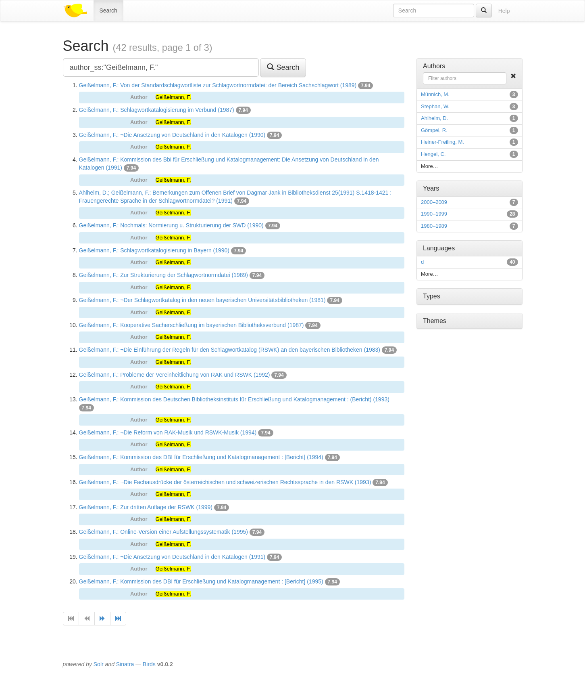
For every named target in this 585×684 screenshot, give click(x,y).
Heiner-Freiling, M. (442, 142)
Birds (149, 664)
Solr (99, 664)
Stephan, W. (435, 106)
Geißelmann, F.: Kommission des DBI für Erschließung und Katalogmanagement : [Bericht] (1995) (201, 581)
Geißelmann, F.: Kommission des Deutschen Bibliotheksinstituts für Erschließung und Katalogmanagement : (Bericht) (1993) (234, 399)
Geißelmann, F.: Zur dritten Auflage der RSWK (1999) (145, 507)
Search (108, 10)
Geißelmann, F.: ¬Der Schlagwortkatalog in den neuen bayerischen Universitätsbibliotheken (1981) (202, 300)
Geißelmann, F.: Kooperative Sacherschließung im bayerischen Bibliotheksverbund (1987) (191, 325)
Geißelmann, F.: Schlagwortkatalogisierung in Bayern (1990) (154, 250)
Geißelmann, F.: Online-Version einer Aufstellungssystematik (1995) (163, 532)
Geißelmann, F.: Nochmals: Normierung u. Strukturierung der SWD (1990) (171, 225)
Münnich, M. (435, 94)
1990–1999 (434, 214)
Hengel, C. (433, 154)
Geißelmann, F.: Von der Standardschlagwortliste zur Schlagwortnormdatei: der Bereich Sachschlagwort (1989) (218, 85)
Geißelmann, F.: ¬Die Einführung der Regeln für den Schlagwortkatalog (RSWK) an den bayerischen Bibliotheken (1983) (229, 349)
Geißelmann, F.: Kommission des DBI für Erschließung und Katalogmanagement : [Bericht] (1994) (201, 457)
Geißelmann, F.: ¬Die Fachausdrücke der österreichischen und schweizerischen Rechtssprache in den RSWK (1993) (225, 482)
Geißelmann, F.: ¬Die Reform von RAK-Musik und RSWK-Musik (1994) (168, 432)
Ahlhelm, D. (434, 118)
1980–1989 (434, 226)
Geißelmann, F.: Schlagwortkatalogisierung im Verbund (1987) (156, 110)
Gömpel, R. (434, 130)
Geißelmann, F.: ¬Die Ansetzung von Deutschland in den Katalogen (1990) (172, 135)
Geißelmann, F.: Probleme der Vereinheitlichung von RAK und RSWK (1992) (174, 374)
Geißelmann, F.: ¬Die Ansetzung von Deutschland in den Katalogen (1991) (172, 557)
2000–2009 (434, 202)
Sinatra (125, 664)
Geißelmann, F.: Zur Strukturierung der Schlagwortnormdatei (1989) (163, 275)
